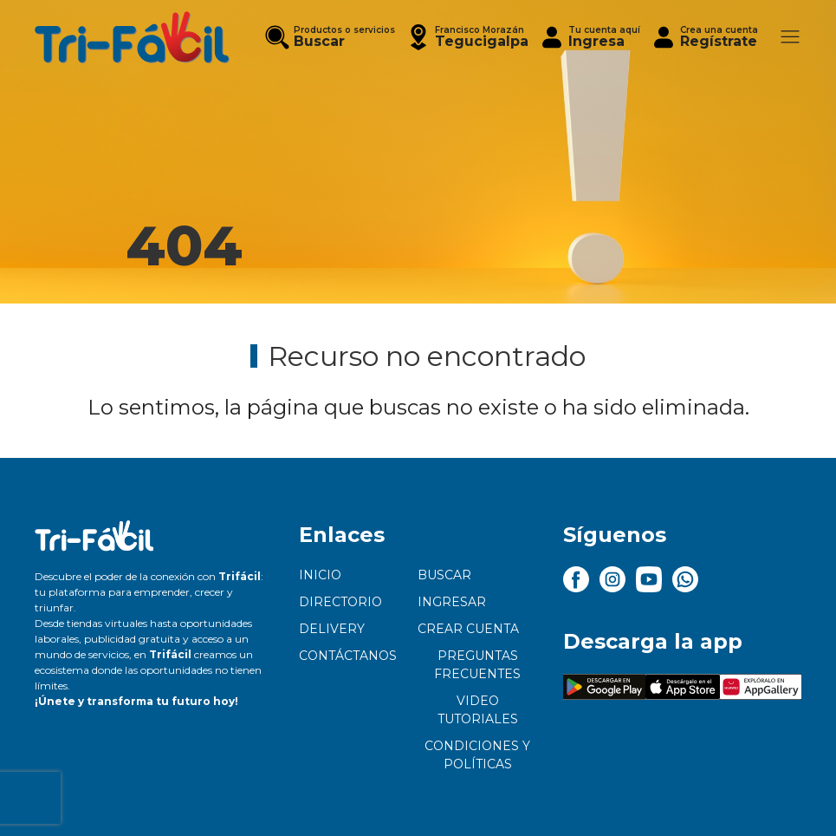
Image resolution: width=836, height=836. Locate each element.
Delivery (332, 629)
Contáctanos (348, 655)
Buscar (444, 575)
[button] (466, 37)
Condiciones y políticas (477, 755)
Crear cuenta (468, 629)
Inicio (320, 575)
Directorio (340, 602)
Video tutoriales (477, 710)
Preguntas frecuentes (477, 665)
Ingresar (452, 602)
